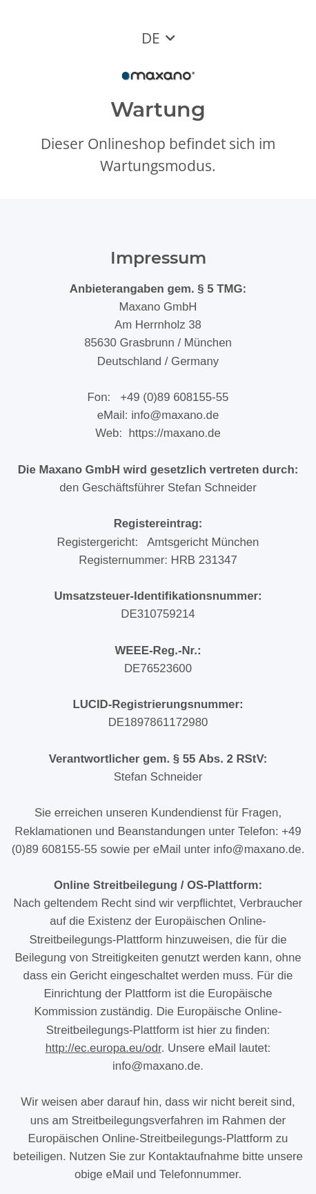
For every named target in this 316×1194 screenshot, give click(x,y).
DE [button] (150, 38)
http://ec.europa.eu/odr (103, 1048)
